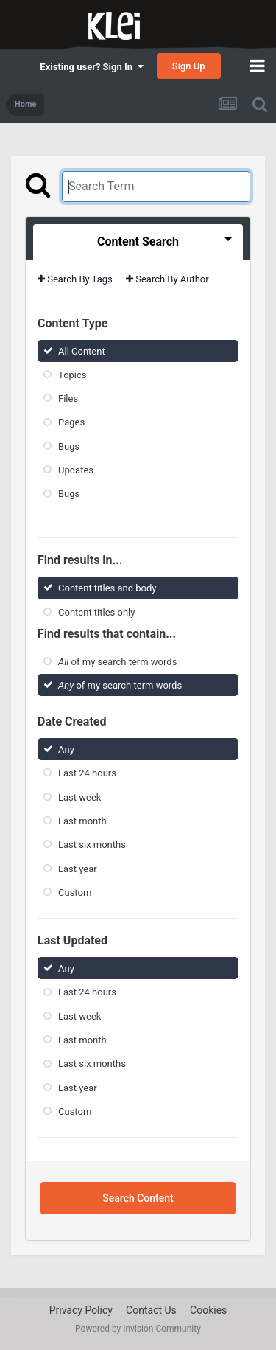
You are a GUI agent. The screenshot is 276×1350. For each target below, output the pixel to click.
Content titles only (96, 611)
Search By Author (167, 279)
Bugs (68, 446)
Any (66, 749)
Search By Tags (75, 279)
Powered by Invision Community (138, 1328)
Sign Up (188, 66)
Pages (71, 422)
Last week (79, 796)
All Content (81, 350)
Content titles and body (107, 588)
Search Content (137, 1198)
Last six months (92, 844)
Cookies (208, 1310)
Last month (82, 821)
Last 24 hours (87, 773)
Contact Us (151, 1310)
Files (68, 398)
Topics (72, 374)
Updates (75, 470)
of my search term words (117, 661)
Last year (77, 868)
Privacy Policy (81, 1310)
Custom (74, 892)
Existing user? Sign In (91, 66)
